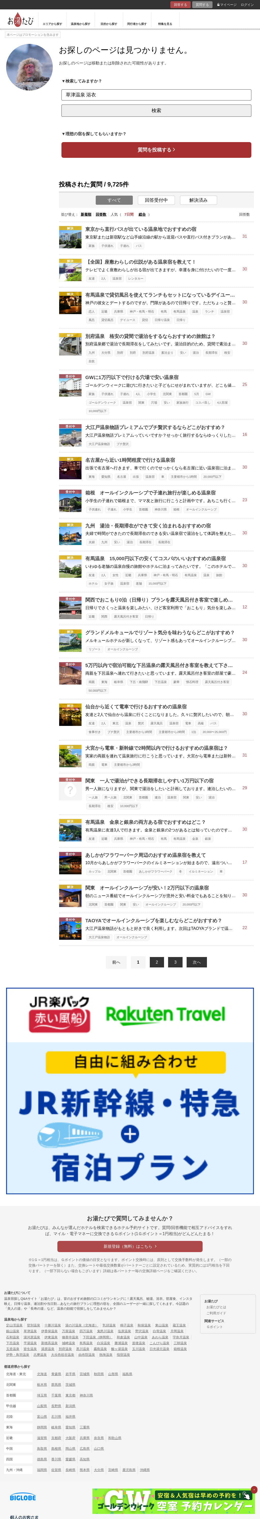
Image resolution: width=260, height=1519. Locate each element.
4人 (138, 394)
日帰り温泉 (162, 319)
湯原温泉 (47, 1349)
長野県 (56, 1406)
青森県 (56, 1374)
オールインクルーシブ (201, 509)
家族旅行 (182, 402)
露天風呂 (157, 723)
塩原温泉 (124, 1331)
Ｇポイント (214, 1327)
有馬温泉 (179, 311)
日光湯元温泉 (159, 1349)
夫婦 (92, 542)
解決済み (198, 200)
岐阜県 (118, 682)
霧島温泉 (100, 1349)
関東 (141, 402)
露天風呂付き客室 (126, 616)
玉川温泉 (138, 1349)
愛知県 (105, 476)
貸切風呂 (107, 319)
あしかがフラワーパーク (155, 871)
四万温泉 (86, 1331)
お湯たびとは (216, 1307)
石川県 (56, 1417)
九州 (92, 352)
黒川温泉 (82, 1349)
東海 (92, 476)
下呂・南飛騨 (139, 682)
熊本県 (85, 1470)
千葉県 (56, 1395)
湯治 (196, 352)
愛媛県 (70, 1459)
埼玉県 (42, 1395)
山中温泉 (141, 1337)
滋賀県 (42, 1438)
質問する (202, 5)
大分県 (105, 352)
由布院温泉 (86, 1355)
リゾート (95, 649)
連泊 (158, 797)
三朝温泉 (180, 1343)
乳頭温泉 (109, 1325)
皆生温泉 (30, 1349)
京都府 (56, 1438)
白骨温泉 (159, 1331)
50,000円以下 (98, 690)
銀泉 (208, 838)
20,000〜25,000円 (214, 731)
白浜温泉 (103, 1343)
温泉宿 (117, 278)
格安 (227, 352)
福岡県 (42, 1470)
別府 (120, 352)
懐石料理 (192, 682)
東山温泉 (161, 1325)
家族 (92, 245)
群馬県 (56, 1385)
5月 (196, 394)
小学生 (151, 394)
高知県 (85, 1459)
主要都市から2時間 (172, 731)
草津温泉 (30, 1331)
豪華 (176, 682)
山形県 (113, 1374)
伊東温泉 (51, 1337)
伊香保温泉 (49, 1331)
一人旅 (93, 797)
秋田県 (99, 1374)
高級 (201, 723)
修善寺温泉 (70, 1337)
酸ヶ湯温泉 (119, 1349)
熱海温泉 (105, 1355)
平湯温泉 (30, 1343)
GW (208, 394)
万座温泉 (68, 1331)
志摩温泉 (40, 1355)
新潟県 (70, 1406)
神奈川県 (161, 509)
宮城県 (85, 1374)
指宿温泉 (123, 1355)
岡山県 (70, 1448)
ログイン (247, 5)
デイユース (127, 319)
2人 (103, 278)
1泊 (193, 731)
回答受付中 (156, 200)
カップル (95, 871)
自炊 (92, 361)
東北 (115, 723)
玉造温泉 (12, 1349)
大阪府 (70, 1438)
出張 (136, 476)
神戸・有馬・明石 (142, 311)
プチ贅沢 (123, 444)
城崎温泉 (68, 1343)
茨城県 (70, 1385)
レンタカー (135, 278)
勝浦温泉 (121, 1343)
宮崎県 (113, 1470)
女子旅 (108, 583)
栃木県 (42, 1385)
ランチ (209, 311)
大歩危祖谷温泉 (62, 1355)
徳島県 (42, 1459)
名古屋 (121, 476)
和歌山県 (114, 1438)
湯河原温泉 (32, 1337)
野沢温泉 (142, 1331)
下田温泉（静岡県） (97, 1337)
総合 (142, 214)
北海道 (42, 1374)
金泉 (195, 838)
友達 (92, 278)
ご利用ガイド (216, 1313)
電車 (188, 723)
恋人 (92, 311)
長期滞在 (211, 352)
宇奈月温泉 (181, 1337)
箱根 (176, 509)
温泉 (195, 311)
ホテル (93, 583)
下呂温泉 (161, 682)
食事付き (95, 731)
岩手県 (70, 1374)
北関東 (167, 394)
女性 (115, 575)
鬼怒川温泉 (105, 1331)
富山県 (42, 1417)
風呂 (92, 319)
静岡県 (42, 1427)
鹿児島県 (129, 1470)
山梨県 (42, 1406)
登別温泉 (33, 1325)
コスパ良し (202, 402)
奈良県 (99, 1438)
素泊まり (167, 352)
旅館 (219, 575)
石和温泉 (12, 1337)
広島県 (85, 1448)
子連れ (124, 245)
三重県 (85, 1427)
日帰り (181, 319)
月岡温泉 (177, 1331)
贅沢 (141, 723)
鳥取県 (42, 1448)
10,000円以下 (98, 411)
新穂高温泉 (49, 1343)
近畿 (104, 311)
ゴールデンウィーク (102, 402)
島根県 (56, 1448)
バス (139, 245)
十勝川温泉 (52, 1325)
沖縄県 (145, 1470)
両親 (92, 682)
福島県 (127, 1374)
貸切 (145, 319)
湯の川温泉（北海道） (81, 1325)
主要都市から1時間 (184, 476)
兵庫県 (118, 311)
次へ (197, 962)
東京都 (70, 1395)
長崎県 (70, 1470)
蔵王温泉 (179, 1325)
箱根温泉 (180, 1349)
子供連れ (107, 245)
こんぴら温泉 (159, 1343)
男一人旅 (110, 797)
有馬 (164, 311)
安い (183, 352)
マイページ (227, 5)
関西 (104, 616)
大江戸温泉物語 (99, 444)
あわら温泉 (160, 1337)
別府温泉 (148, 352)
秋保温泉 (144, 1325)
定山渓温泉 (14, 1325)
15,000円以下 (158, 583)
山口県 (99, 1448)
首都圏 (183, 394)
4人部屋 (222, 402)
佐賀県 (56, 1470)
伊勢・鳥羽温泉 (17, 1355)
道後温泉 (138, 1343)
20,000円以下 (212, 476)
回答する (180, 5)
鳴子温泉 (126, 1325)
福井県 (70, 1417)
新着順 (86, 214)
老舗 (139, 583)
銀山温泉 (12, 1331)
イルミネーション (201, 871)
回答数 (101, 214)
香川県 (56, 1459)
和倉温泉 (123, 1337)
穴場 (154, 402)
